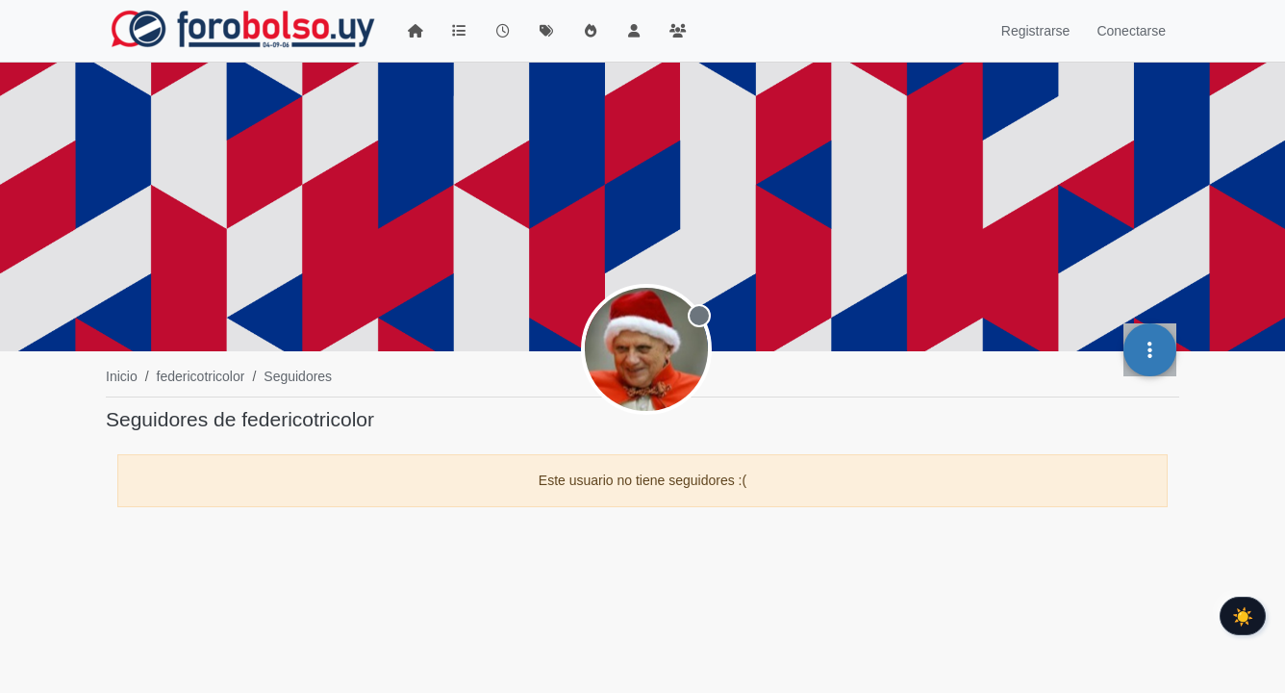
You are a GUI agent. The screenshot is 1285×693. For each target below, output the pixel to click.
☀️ (1242, 616)
